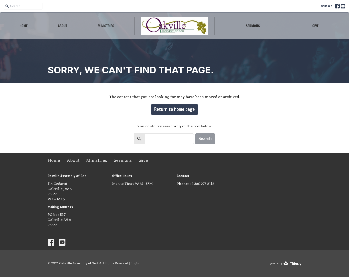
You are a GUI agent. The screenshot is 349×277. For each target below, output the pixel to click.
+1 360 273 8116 (202, 184)
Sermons (253, 26)
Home (24, 26)
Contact (326, 6)
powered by (285, 264)
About (62, 26)
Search (205, 138)
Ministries (106, 26)
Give (315, 26)
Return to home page (174, 109)
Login (135, 263)
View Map (56, 199)
